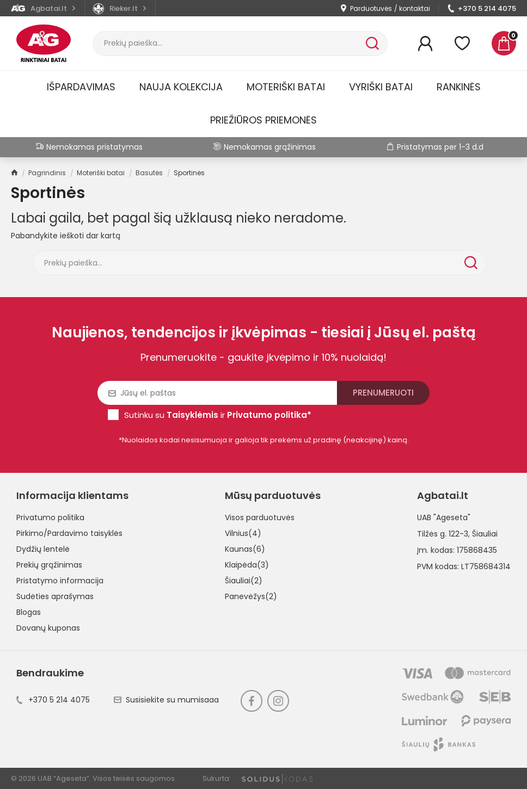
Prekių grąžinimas (49, 564)
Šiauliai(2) (243, 580)
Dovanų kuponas (48, 627)
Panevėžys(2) (251, 596)
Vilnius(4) (243, 533)
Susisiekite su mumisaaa (166, 699)
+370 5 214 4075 (487, 8)
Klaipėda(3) (247, 564)
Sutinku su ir (217, 415)
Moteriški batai (286, 87)
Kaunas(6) (245, 549)
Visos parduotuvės (260, 517)
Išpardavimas (81, 87)
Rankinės (459, 87)
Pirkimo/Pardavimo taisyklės (69, 533)
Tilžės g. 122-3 (442, 533)
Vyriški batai (381, 87)
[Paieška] (228, 43)
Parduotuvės (371, 8)
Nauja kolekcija (181, 87)
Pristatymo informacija (59, 580)
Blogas (28, 612)
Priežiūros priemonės (263, 120)
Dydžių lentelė (43, 549)
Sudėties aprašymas (55, 596)
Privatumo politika (50, 517)
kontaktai (414, 8)
